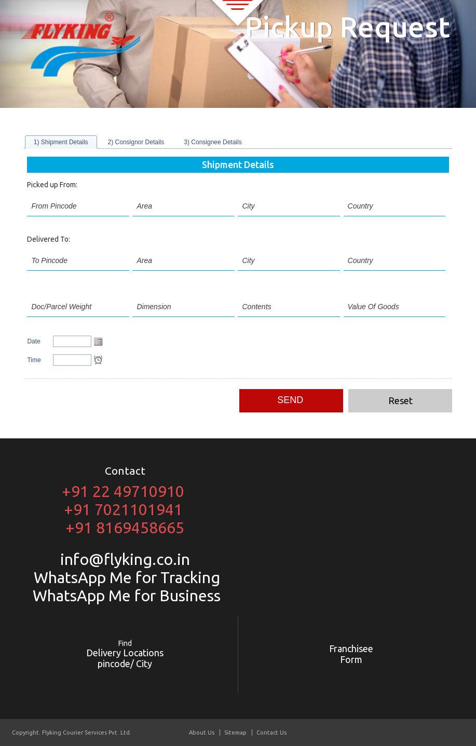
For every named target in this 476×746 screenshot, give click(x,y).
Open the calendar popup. (98, 341)
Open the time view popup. (98, 360)
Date (33, 341)
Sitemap (235, 732)
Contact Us (271, 732)
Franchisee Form (351, 654)
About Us (201, 732)
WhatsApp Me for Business (125, 595)
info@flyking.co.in (125, 559)
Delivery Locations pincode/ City (125, 654)
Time (33, 360)
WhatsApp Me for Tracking (125, 577)
